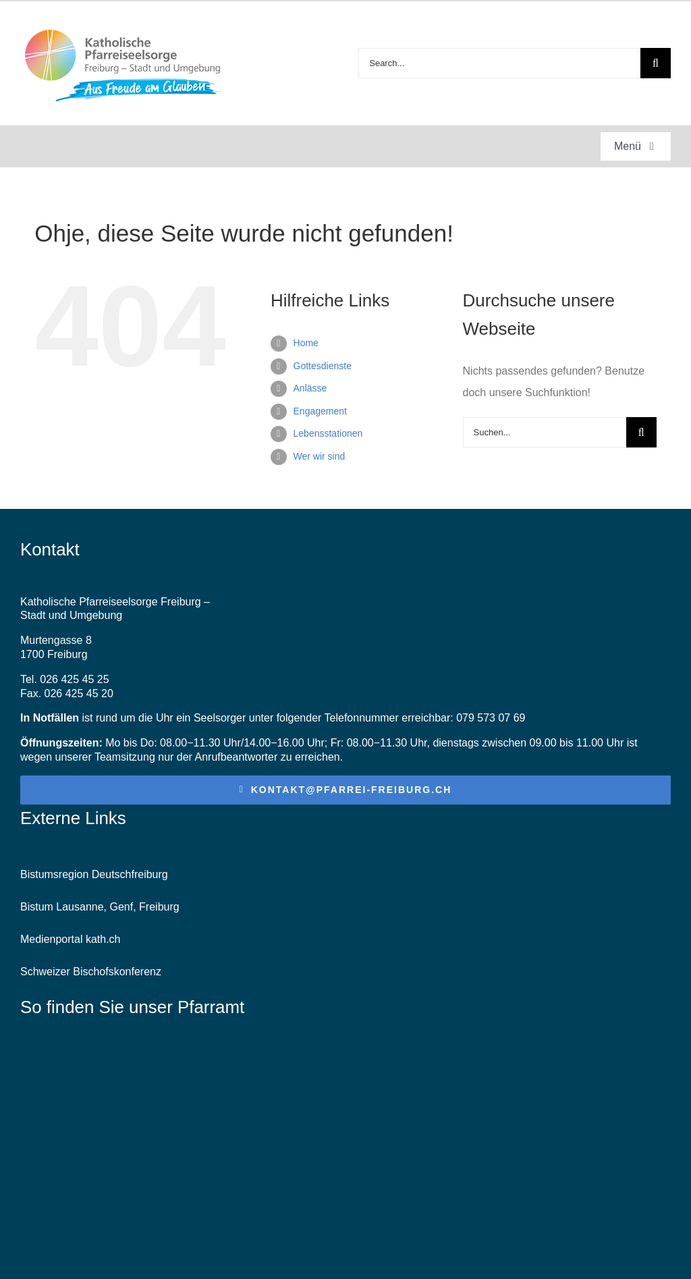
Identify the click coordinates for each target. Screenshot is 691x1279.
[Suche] (655, 63)
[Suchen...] (544, 432)
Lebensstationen (328, 433)
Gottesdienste (323, 365)
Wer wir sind (320, 456)
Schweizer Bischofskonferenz (90, 971)
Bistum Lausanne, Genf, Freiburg (99, 907)
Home (306, 342)
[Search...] (499, 63)
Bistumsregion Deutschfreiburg (94, 874)
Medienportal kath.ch (70, 939)
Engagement (320, 411)
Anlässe (310, 388)
